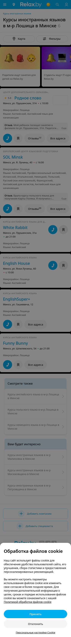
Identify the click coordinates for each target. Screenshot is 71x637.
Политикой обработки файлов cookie (27, 602)
